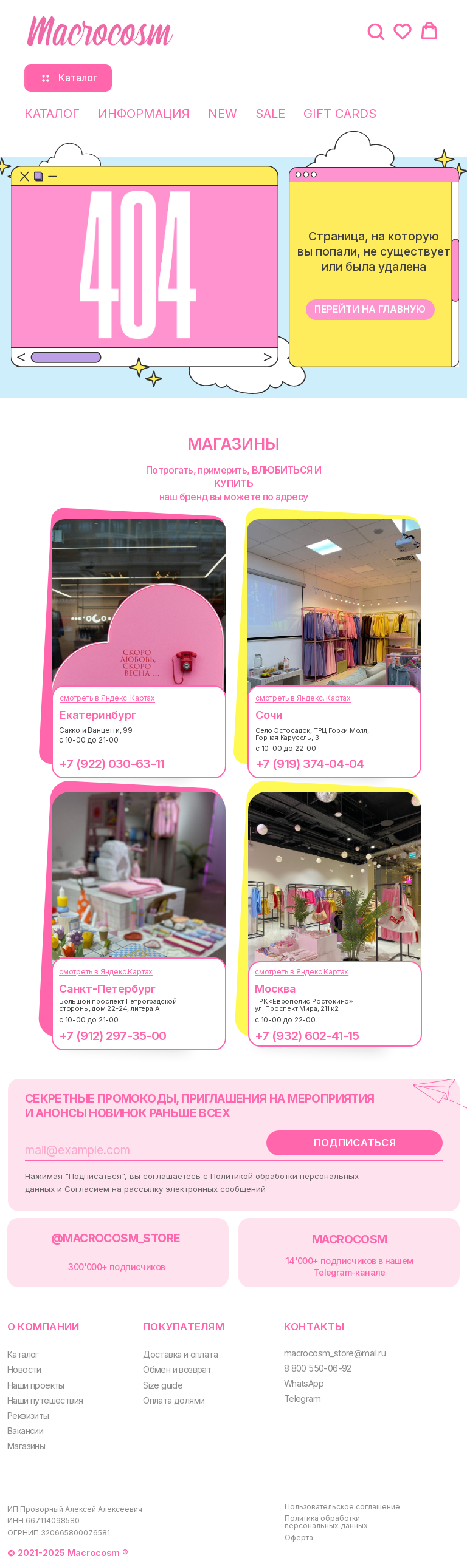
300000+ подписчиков (116, 1267)
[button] (376, 31)
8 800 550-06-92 (317, 1368)
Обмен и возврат (177, 1369)
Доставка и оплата (180, 1354)
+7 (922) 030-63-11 (111, 763)
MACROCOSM (349, 1239)
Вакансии (25, 1431)
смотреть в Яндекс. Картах (107, 697)
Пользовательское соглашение (342, 1506)
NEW (222, 113)
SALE (270, 113)
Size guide (162, 1385)
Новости (24, 1369)
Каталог (23, 1354)
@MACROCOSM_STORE (115, 1238)
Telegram (302, 1398)
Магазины (26, 1446)
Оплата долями (173, 1400)
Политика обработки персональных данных (326, 1522)
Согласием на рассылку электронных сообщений (165, 1189)
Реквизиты (28, 1415)
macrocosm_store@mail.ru (335, 1353)
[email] (131, 1150)
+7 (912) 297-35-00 (112, 1035)
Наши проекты (35, 1385)
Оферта (299, 1537)
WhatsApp (303, 1383)
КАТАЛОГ (52, 113)
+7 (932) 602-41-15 (307, 1035)
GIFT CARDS (339, 113)
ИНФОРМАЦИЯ (144, 113)
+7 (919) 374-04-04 (309, 763)
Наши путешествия (45, 1400)
